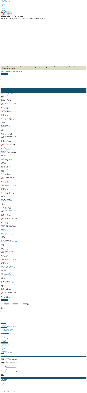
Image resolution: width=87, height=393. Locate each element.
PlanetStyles (16, 391)
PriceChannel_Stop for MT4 (6, 118)
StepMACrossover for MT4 (6, 184)
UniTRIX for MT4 (4, 258)
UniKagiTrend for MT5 (5, 143)
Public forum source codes (6, 217)
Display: (5, 304)
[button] (1, 86)
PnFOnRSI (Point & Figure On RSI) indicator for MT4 (11, 241)
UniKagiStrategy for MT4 (6, 208)
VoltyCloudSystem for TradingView (8, 291)
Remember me (5, 373)
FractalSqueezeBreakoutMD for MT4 (8, 101)
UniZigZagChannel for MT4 (6, 134)
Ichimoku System (4, 167)
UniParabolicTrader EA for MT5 (7, 266)
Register (7, 369)
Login (2, 369)
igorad (3, 95)
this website (57, 67)
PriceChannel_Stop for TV (6, 192)
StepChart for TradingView (6, 200)
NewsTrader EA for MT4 (5, 233)
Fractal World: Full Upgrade (6, 274)
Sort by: (13, 304)
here (71, 67)
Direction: (23, 304)
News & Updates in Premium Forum (11, 71)
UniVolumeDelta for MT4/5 (6, 159)
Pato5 (7, 271)
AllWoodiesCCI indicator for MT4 (7, 282)
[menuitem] (5, 1)
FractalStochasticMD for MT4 (7, 225)
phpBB (7, 391)
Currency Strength (4, 151)
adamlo (3, 152)
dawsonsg (8, 148)
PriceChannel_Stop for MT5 (6, 126)
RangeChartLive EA (5, 249)
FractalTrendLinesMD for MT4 (7, 93)
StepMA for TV (4, 175)
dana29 (7, 107)
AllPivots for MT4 (4, 110)
